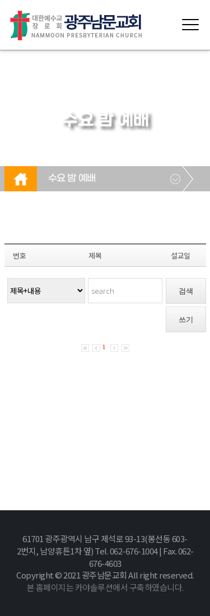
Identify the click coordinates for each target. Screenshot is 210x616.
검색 (186, 291)
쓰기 (186, 320)
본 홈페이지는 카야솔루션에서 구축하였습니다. (105, 587)
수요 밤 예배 (72, 178)
